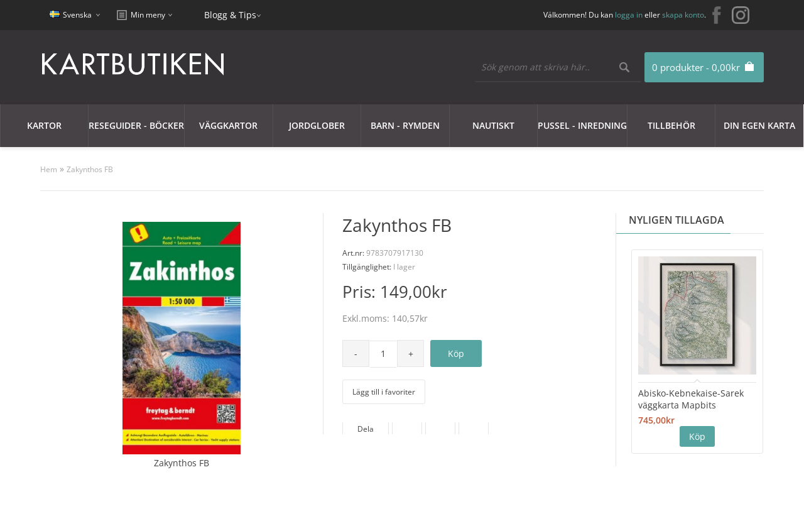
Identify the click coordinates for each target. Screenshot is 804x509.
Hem (48, 169)
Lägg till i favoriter (383, 391)
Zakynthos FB (90, 169)
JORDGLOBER (317, 125)
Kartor (44, 125)
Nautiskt (493, 125)
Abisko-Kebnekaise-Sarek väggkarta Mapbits (691, 399)
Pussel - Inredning (582, 125)
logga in (629, 14)
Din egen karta (759, 125)
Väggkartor (228, 125)
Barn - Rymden (405, 125)
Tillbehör (671, 125)
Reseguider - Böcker (136, 125)
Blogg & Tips (230, 15)
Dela (365, 429)
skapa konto (683, 14)
